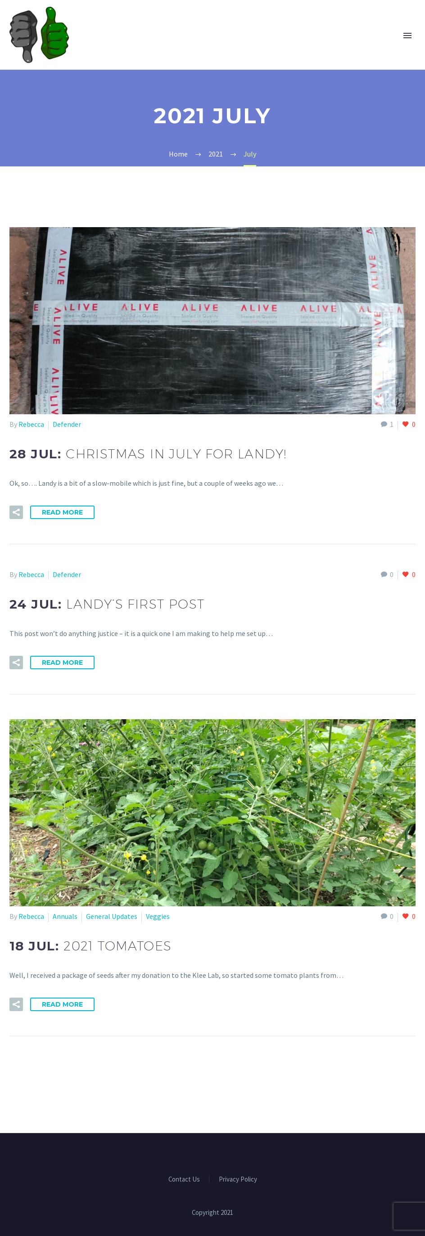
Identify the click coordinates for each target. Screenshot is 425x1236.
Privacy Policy (238, 1179)
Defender (67, 424)
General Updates (111, 916)
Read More (62, 512)
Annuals (65, 916)
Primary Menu (407, 35)
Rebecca (31, 424)
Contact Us (184, 1179)
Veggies (158, 916)
